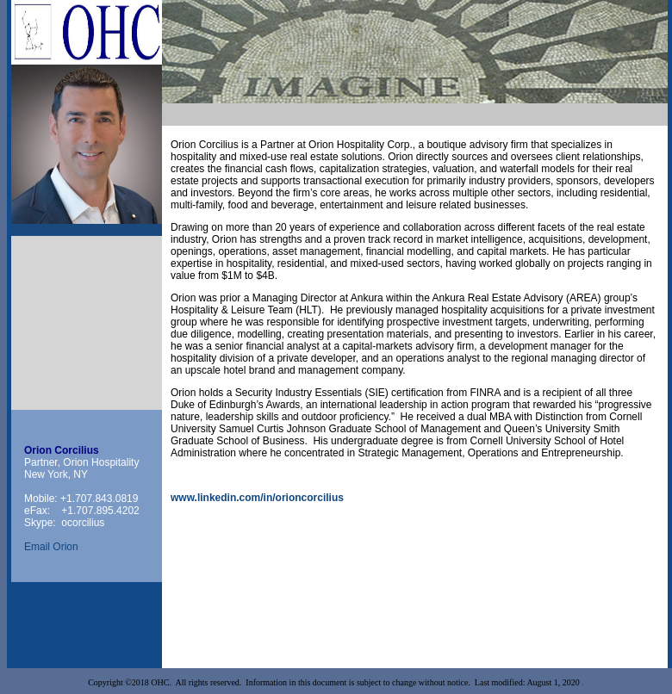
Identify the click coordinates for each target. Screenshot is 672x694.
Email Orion (51, 547)
